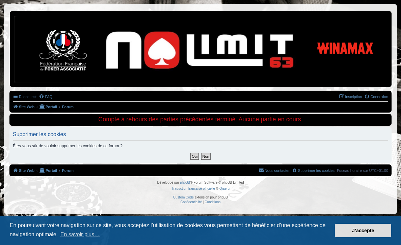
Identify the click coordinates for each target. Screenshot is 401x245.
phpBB (185, 182)
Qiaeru (224, 188)
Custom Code (183, 197)
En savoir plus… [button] (80, 234)
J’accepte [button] (363, 230)
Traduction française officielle (193, 188)
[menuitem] (45, 97)
